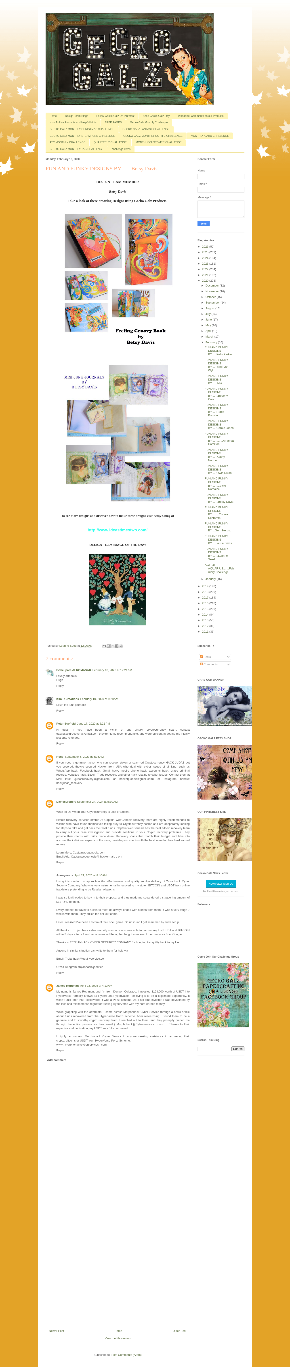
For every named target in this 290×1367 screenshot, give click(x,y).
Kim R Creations (67, 699)
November (213, 291)
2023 (205, 263)
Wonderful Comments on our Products (201, 116)
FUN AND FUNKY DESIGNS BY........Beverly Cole (216, 394)
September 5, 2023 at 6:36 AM (84, 756)
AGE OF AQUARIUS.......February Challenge (219, 568)
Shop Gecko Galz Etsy (156, 116)
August (210, 308)
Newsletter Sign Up (220, 883)
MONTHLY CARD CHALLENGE (210, 135)
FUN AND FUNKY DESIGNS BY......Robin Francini (216, 410)
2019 (205, 586)
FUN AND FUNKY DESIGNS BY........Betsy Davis (219, 498)
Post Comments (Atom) (126, 1354)
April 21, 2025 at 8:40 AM (90, 875)
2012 (205, 626)
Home (53, 116)
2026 (205, 246)
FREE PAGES (113, 122)
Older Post (179, 1331)
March (210, 336)
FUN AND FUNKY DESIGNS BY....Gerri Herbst (218, 527)
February (212, 342)
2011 (205, 631)
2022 (205, 269)
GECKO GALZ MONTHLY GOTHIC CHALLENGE (153, 135)
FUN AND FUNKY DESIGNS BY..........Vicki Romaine (216, 484)
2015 (205, 609)
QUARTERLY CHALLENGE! (110, 142)
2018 (205, 592)
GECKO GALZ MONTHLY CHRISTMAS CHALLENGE (82, 129)
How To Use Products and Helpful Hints (73, 122)
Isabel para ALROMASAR (73, 670)
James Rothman (67, 985)
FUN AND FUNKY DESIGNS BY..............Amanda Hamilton (219, 439)
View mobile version (117, 1338)
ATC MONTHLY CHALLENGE (67, 142)
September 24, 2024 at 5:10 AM (97, 801)
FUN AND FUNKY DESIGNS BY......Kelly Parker (218, 351)
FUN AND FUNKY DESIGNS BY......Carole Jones (219, 424)
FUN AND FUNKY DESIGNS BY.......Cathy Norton (216, 455)
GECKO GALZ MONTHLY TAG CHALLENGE (77, 149)
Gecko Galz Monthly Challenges (149, 122)
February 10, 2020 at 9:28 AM (99, 699)
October (211, 297)
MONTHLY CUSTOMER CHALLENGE (158, 142)
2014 (205, 614)
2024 (205, 258)
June (209, 319)
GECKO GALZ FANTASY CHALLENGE (146, 129)
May (209, 325)
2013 (205, 620)
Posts (205, 657)
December (213, 285)
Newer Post (56, 1331)
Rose (59, 756)
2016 (205, 603)
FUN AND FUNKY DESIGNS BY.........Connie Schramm (216, 513)
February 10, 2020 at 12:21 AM (112, 670)
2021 (205, 275)
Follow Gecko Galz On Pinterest (115, 116)
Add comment (57, 1060)
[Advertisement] (118, 1246)
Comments (209, 664)
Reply (60, 685)
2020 (205, 280)
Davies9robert (66, 801)
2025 (205, 252)
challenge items (121, 149)
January (211, 579)
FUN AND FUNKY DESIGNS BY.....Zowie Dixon (218, 469)
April (209, 331)
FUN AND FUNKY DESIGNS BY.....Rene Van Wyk (216, 365)
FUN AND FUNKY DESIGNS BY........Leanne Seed (216, 554)
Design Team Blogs (76, 116)
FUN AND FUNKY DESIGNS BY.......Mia (216, 379)
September (213, 302)
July (209, 314)
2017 (205, 597)
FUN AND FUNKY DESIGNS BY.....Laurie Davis (218, 540)
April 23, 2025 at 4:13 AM (96, 985)
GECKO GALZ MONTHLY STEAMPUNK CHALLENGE (82, 135)
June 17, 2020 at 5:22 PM (93, 723)
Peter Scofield (66, 723)
